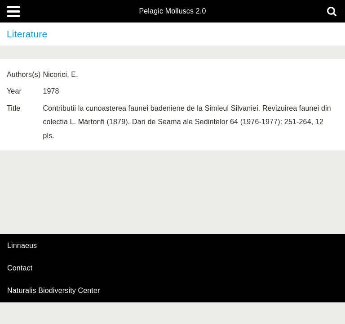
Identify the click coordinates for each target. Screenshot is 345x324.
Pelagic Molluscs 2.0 (172, 11)
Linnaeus (22, 245)
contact (19, 268)
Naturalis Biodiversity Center (53, 290)
